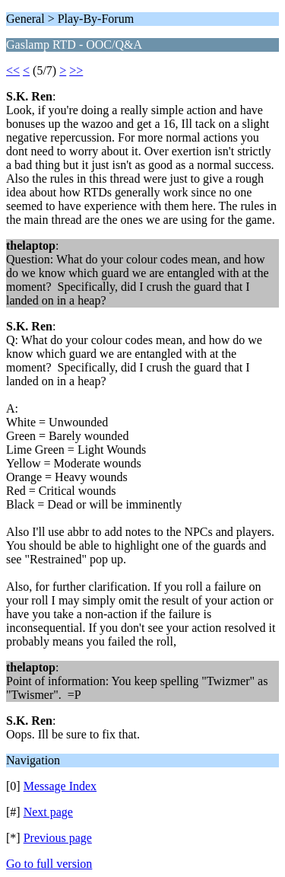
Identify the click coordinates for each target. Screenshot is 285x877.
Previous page (58, 837)
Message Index (60, 786)
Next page (48, 811)
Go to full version (49, 863)
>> (76, 70)
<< (13, 70)
